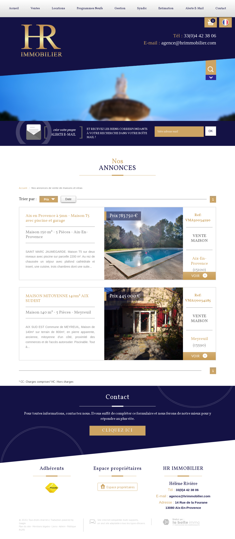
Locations (58, 8)
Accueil (14, 8)
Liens (54, 526)
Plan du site (25, 526)
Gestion (120, 8)
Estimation (166, 8)
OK (211, 131)
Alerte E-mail (194, 8)
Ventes (35, 8)
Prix (49, 200)
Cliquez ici (117, 431)
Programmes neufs (90, 8)
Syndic (142, 8)
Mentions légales (41, 526)
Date (68, 199)
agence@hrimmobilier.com (188, 42)
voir (199, 275)
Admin (62, 526)
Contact (220, 8)
